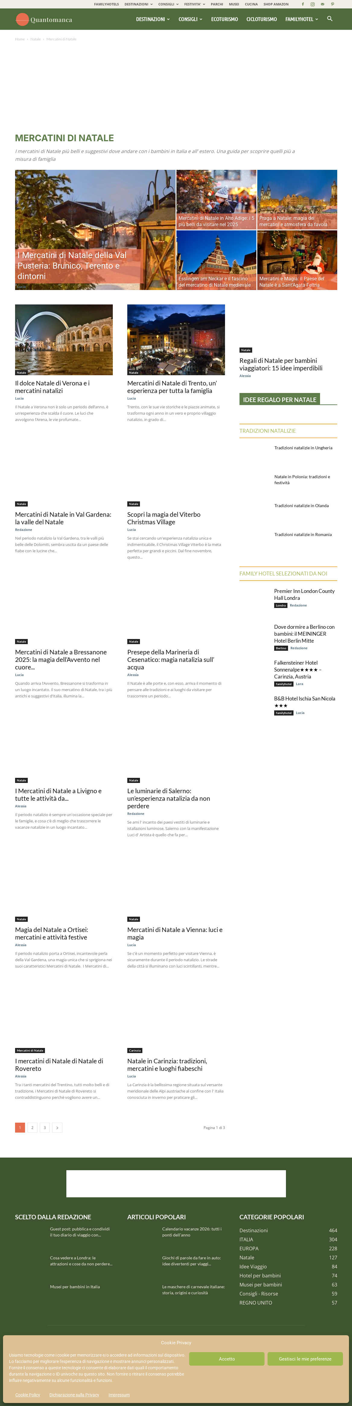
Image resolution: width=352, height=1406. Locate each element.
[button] (330, 19)
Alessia (133, 674)
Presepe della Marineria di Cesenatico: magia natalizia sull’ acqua (170, 659)
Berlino (281, 648)
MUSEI (234, 4)
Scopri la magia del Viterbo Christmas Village (164, 517)
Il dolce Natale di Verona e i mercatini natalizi (52, 386)
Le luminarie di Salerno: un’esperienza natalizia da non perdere (168, 798)
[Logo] (44, 19)
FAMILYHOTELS (106, 4)
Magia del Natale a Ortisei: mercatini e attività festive (51, 933)
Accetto (227, 1359)
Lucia (21, 286)
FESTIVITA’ (194, 4)
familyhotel (284, 684)
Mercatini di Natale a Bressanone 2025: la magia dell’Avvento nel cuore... (61, 659)
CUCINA (251, 4)
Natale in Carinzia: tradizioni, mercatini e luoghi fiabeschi (167, 1064)
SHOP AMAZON (276, 4)
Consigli (190, 19)
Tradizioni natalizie (267, 431)
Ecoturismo (224, 19)
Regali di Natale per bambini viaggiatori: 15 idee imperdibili (280, 364)
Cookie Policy (27, 1394)
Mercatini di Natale (30, 1050)
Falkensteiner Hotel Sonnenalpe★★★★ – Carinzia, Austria (298, 669)
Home (20, 39)
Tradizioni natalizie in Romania (303, 534)
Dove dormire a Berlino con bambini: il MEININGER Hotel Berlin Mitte (304, 634)
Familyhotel (301, 19)
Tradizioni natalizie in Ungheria (303, 447)
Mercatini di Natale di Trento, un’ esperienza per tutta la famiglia (172, 386)
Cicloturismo (261, 19)
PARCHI (217, 4)
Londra (281, 605)
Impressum (119, 1394)
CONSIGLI (168, 4)
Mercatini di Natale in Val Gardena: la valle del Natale (63, 517)
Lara (299, 683)
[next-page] (57, 1128)
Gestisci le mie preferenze (305, 1359)
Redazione (23, 529)
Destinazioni (153, 19)
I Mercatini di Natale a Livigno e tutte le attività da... (58, 794)
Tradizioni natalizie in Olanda (301, 505)
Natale (35, 39)
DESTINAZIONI (139, 4)
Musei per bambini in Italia (75, 1286)
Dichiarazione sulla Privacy (74, 1394)
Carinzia (135, 1050)
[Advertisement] (176, 87)
